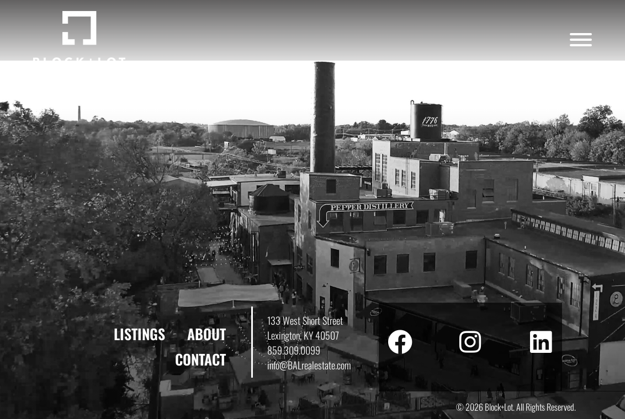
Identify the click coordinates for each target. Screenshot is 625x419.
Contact (200, 359)
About (206, 334)
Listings (139, 334)
